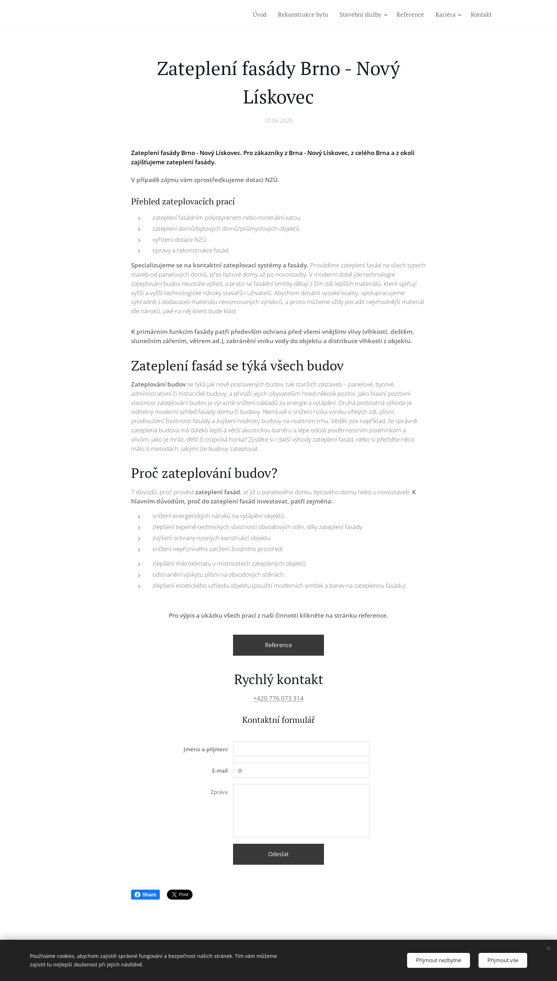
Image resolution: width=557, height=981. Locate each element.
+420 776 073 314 (278, 698)
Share (145, 894)
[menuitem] (261, 14)
